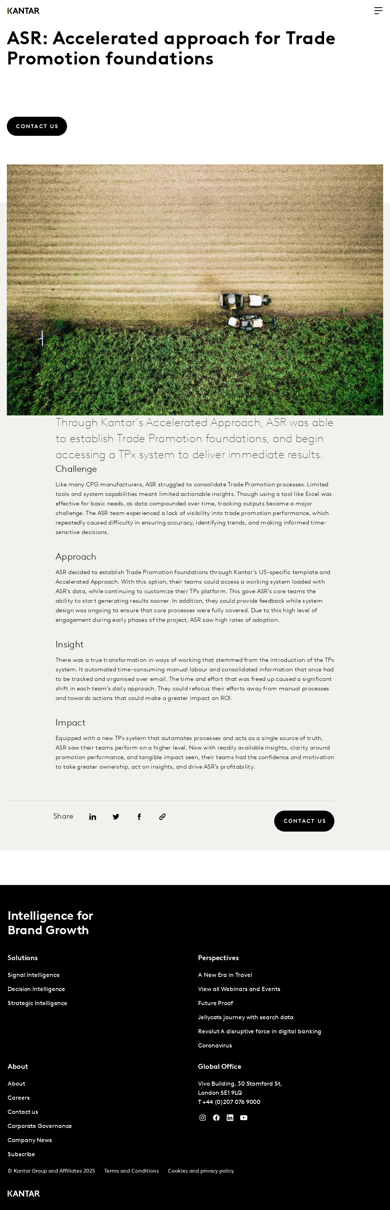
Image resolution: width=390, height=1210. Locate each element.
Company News (30, 1141)
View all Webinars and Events (239, 989)
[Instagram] (202, 1119)
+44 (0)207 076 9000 (232, 1102)
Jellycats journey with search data (246, 1018)
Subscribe (21, 1155)
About (16, 1084)
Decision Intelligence (36, 989)
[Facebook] (216, 1119)
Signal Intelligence (33, 975)
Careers (18, 1098)
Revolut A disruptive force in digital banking (259, 1032)
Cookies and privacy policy (201, 1171)
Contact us (23, 1112)
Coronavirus (215, 1046)
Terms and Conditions (131, 1171)
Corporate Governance (40, 1126)
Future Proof (215, 1004)
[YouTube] (230, 1119)
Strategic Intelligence (37, 1004)
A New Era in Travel (225, 975)
